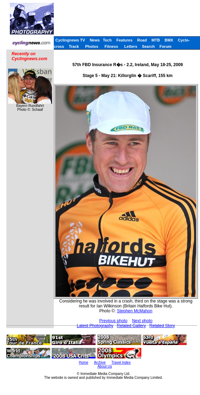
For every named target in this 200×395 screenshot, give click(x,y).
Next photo (142, 320)
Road (142, 40)
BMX (168, 40)
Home (83, 362)
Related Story (162, 325)
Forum (166, 46)
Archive (99, 362)
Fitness (111, 46)
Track (74, 46)
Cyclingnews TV (70, 40)
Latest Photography (95, 325)
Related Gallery (131, 325)
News (95, 40)
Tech (107, 40)
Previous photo (113, 320)
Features (124, 40)
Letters (130, 46)
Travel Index (121, 362)
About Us (104, 366)
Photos (91, 46)
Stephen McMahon (135, 310)
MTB (155, 40)
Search (148, 46)
